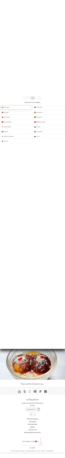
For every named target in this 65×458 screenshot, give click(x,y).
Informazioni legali (32, 432)
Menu (32, 427)
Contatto (32, 430)
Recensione (32, 424)
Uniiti (33, 448)
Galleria (32, 421)
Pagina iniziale (33, 419)
